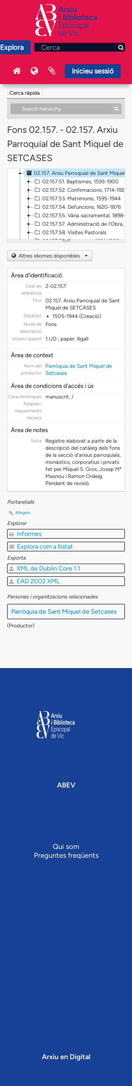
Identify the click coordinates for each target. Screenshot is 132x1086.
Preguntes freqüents (66, 855)
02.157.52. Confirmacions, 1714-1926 (80, 190)
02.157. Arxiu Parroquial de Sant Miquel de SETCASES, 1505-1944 (78, 173)
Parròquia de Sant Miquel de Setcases (64, 611)
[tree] (66, 204)
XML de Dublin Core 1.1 (44, 568)
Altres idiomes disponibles (52, 256)
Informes (25, 534)
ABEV (66, 785)
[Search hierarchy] (66, 109)
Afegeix (22, 512)
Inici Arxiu (16, 71)
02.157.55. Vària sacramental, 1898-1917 (82, 215)
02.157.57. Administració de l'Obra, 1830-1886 (82, 224)
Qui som (66, 846)
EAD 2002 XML (34, 581)
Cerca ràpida (25, 93)
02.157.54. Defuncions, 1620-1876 (77, 207)
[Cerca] (79, 47)
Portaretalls (52, 71)
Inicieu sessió (93, 71)
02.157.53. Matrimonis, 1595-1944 (77, 198)
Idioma (34, 71)
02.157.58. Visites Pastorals (69, 232)
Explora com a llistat (41, 546)
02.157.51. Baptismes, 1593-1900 (76, 181)
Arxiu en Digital (66, 1056)
